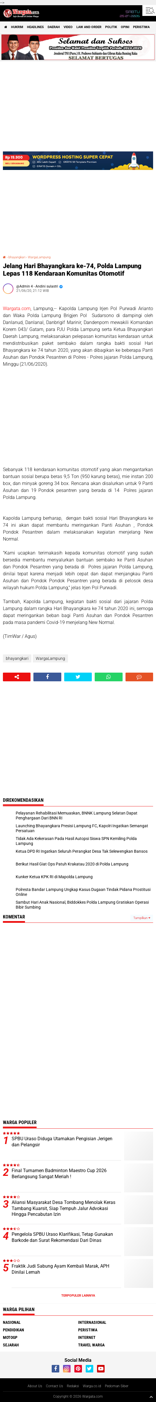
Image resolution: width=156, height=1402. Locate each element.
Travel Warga (91, 1345)
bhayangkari (16, 257)
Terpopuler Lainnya (78, 1295)
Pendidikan (13, 1330)
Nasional (12, 1322)
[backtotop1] (151, 1396)
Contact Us (54, 1386)
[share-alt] (17, 677)
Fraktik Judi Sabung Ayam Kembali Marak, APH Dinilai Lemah (60, 1269)
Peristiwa (141, 27)
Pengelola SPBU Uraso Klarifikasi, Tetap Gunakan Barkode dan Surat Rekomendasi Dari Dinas (62, 1237)
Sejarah (11, 1345)
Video (68, 27)
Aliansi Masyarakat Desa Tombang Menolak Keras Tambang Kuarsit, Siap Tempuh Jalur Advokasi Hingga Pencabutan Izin (63, 1208)
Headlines (35, 27)
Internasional (92, 1322)
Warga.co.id (92, 1386)
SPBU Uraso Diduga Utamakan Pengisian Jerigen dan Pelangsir (62, 1141)
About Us (35, 1386)
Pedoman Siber (116, 1386)
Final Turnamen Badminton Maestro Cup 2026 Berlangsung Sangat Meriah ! (59, 1173)
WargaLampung (39, 257)
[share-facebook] (47, 677)
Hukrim (17, 27)
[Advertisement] (78, 416)
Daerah (54, 27)
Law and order (88, 27)
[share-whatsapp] (108, 677)
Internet (87, 1337)
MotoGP (10, 1337)
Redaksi (73, 1386)
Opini (125, 27)
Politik (111, 27)
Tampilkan (141, 918)
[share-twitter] (78, 677)
